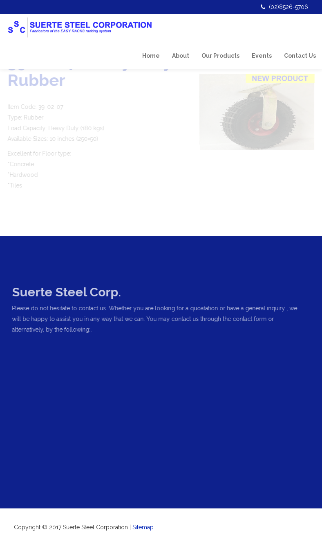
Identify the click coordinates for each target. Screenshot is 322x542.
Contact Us (300, 55)
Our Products (220, 55)
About (180, 55)
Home (151, 55)
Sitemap (143, 527)
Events (262, 55)
